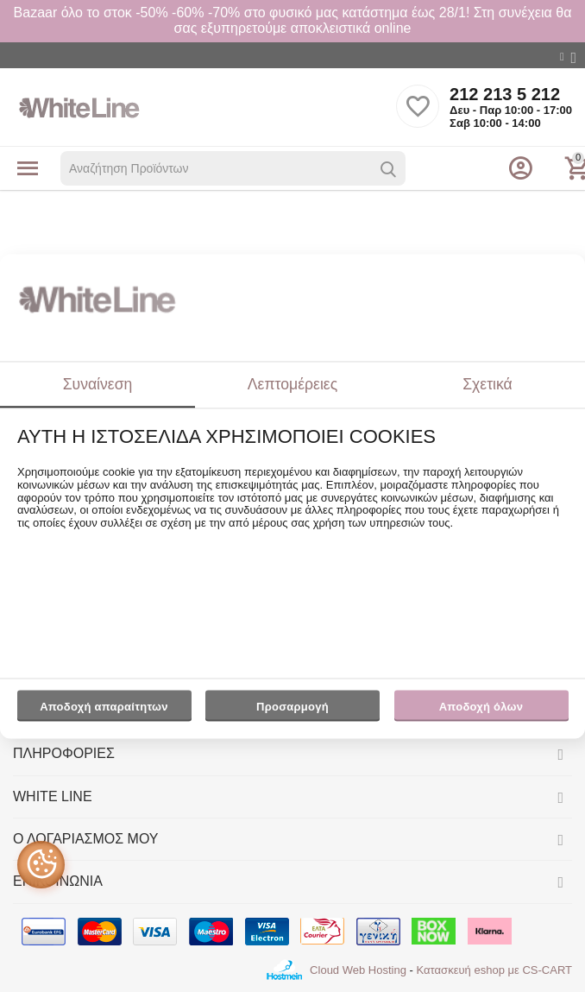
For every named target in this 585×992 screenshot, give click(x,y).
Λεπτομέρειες (292, 384)
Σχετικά (487, 384)
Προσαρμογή (292, 711)
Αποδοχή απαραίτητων (104, 707)
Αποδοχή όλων (481, 707)
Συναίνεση (98, 384)
